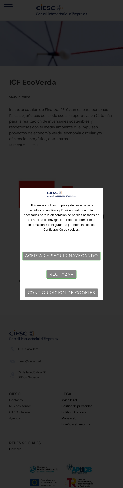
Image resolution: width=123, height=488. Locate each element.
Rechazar (61, 274)
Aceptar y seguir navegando (61, 256)
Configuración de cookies (61, 293)
